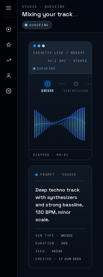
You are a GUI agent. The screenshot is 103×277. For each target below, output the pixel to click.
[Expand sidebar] (8, 8)
